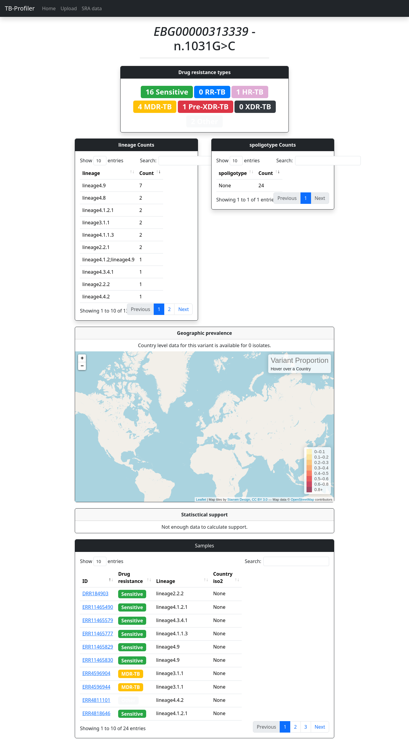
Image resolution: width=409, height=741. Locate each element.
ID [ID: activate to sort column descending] (85, 574)
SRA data (92, 8)
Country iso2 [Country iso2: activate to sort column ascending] (240, 574)
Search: (182, 160)
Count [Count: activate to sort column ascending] (146, 173)
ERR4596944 (96, 679)
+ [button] (82, 358)
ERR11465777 (97, 626)
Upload (69, 8)
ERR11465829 (97, 639)
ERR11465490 (97, 599)
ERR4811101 (96, 693)
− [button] (82, 366)
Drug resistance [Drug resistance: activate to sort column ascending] (137, 574)
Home (49, 8)
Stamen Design (238, 499)
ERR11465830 (97, 652)
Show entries (101, 160)
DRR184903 (95, 586)
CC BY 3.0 (260, 499)
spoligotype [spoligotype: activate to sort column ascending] (233, 173)
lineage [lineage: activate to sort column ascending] (91, 173)
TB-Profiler (20, 8)
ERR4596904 (96, 666)
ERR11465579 (97, 613)
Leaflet (201, 499)
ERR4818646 (96, 706)
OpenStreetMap (302, 499)
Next (183, 309)
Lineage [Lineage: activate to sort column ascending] (177, 574)
